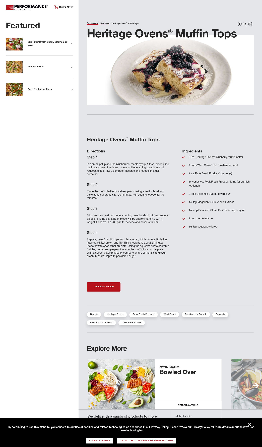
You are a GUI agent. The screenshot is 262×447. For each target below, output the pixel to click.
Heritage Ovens (115, 314)
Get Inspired (199, 7)
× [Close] (249, 424)
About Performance (97, 7)
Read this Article (188, 405)
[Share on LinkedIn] (245, 24)
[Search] (253, 8)
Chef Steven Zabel (132, 323)
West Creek (170, 314)
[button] (256, 386)
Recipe (94, 314)
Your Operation (169, 7)
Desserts (220, 314)
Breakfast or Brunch (196, 314)
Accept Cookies (99, 441)
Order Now (63, 7)
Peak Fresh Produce (143, 314)
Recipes (105, 24)
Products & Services (134, 7)
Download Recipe (104, 287)
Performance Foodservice (27, 7)
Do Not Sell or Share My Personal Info (147, 441)
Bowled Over (178, 373)
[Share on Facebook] (240, 24)
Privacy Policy (159, 427)
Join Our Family (229, 7)
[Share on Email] (250, 24)
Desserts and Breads (101, 323)
